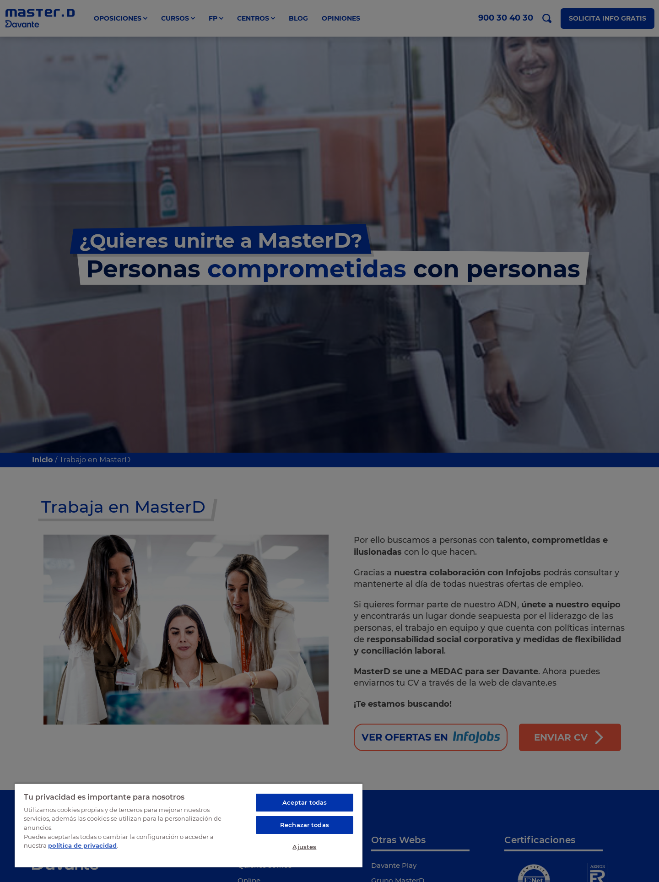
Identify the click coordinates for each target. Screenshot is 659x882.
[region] (188, 825)
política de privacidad (82, 845)
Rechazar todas (304, 824)
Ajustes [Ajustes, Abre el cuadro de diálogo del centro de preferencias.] (304, 846)
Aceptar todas (304, 802)
